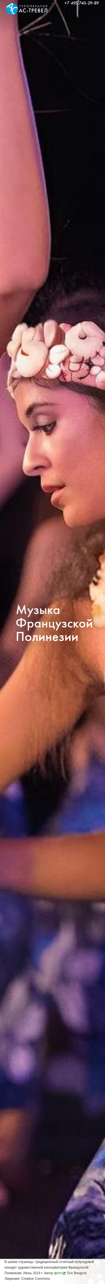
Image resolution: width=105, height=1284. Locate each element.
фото (58, 1273)
